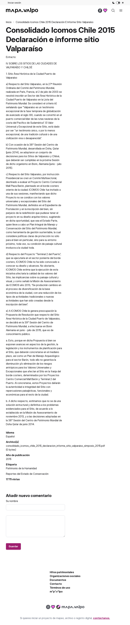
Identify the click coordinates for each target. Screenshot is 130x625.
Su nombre (12, 501)
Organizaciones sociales (65, 576)
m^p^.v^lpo (56, 591)
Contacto (56, 583)
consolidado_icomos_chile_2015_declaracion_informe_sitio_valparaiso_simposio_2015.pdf (55, 445)
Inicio (9, 22)
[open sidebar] (121, 10)
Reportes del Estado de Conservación (27, 473)
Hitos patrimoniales (62, 572)
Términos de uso (60, 587)
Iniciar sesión (14, 2)
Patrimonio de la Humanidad (21, 468)
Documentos (58, 580)
